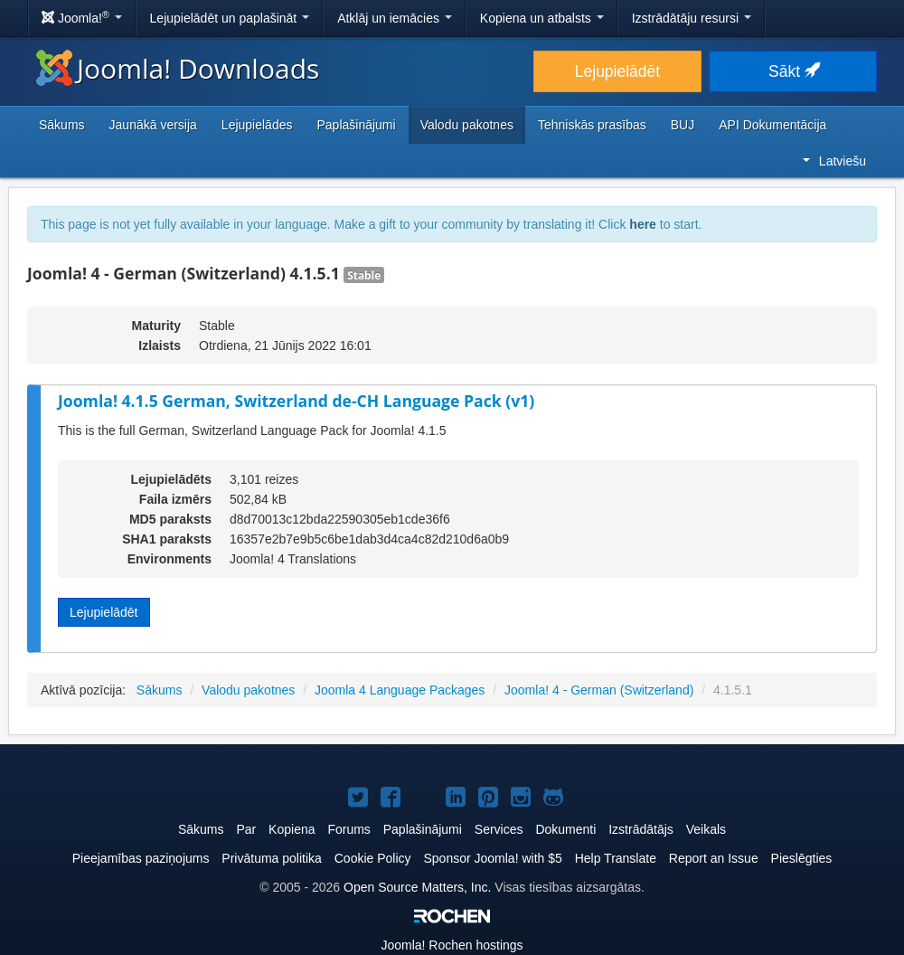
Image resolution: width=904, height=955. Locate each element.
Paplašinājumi (355, 125)
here (642, 224)
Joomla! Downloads (177, 68)
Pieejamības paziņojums (141, 858)
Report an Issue (713, 858)
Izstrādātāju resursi (691, 18)
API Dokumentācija (772, 125)
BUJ (682, 125)
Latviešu (834, 161)
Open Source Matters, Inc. (417, 887)
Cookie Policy (372, 858)
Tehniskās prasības (592, 125)
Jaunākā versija (153, 125)
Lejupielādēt (617, 71)
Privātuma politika (271, 858)
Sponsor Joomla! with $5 (492, 858)
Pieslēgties (802, 858)
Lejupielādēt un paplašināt (230, 18)
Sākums (62, 125)
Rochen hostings (452, 945)
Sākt (792, 71)
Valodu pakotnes (466, 125)
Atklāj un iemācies (394, 18)
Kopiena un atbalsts (542, 18)
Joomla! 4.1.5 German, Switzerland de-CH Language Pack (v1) (296, 400)
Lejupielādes (257, 125)
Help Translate (615, 858)
